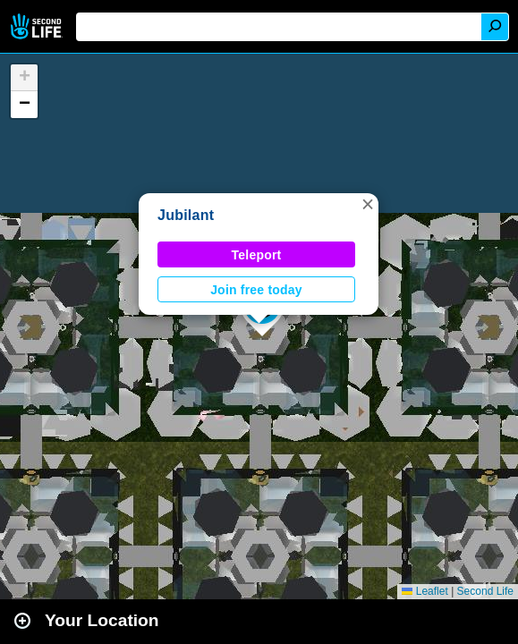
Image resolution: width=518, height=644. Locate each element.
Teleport (257, 255)
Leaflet (424, 591)
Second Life (38, 26)
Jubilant (185, 215)
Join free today (256, 290)
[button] (367, 204)
